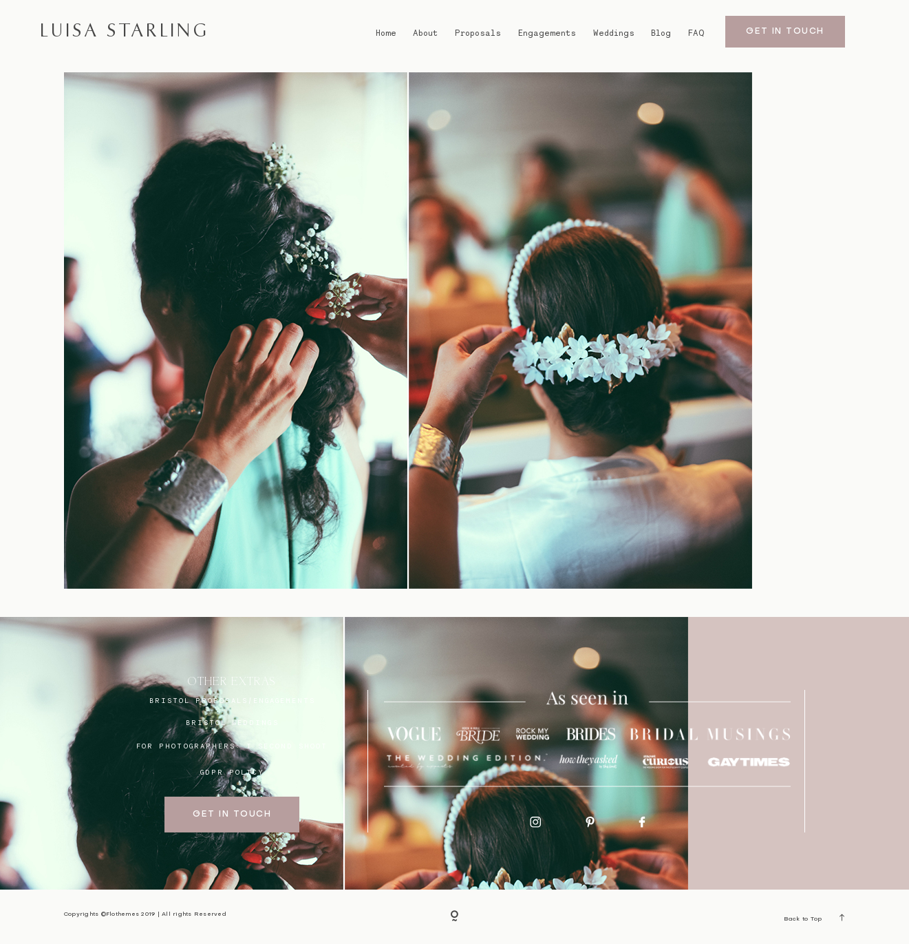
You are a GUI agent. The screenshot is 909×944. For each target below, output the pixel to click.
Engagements (547, 33)
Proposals (478, 33)
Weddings (613, 33)
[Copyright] (454, 917)
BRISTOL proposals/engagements (232, 700)
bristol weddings (232, 722)
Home (386, 33)
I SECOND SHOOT (287, 746)
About (425, 33)
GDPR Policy (232, 772)
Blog (661, 33)
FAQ (696, 33)
